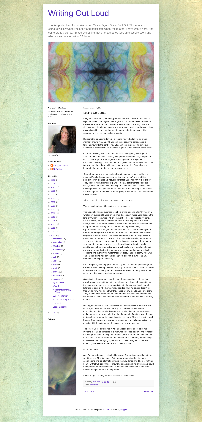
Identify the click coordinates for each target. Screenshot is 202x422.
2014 (53, 221)
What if (56, 286)
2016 (53, 213)
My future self (58, 282)
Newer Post (89, 391)
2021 (53, 195)
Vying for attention (60, 296)
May (55, 264)
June (55, 261)
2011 (53, 232)
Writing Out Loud (78, 13)
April (55, 268)
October (57, 246)
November (57, 242)
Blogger (123, 410)
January (57, 279)
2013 (53, 224)
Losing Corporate (60, 307)
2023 (53, 187)
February (57, 276)
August (56, 253)
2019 (53, 202)
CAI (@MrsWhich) (61, 165)
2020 (53, 198)
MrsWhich (57, 169)
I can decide (58, 303)
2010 (53, 235)
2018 (53, 206)
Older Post (148, 391)
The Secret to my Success (64, 299)
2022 (53, 191)
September (58, 250)
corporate (94, 384)
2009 (53, 312)
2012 (53, 228)
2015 (53, 217)
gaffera (106, 410)
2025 (53, 180)
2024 (53, 184)
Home (118, 391)
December (57, 239)
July (55, 257)
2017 (53, 209)
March (56, 272)
